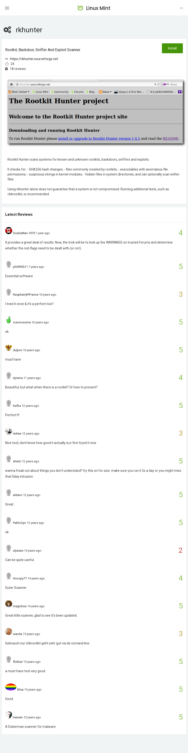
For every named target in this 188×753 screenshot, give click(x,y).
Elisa (20, 689)
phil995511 (20, 267)
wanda (17, 634)
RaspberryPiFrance (25, 294)
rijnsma (18, 378)
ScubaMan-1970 (24, 233)
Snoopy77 (20, 578)
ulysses (18, 550)
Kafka (17, 405)
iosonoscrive (22, 322)
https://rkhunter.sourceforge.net (34, 59)
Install (172, 48)
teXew (17, 433)
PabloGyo (19, 523)
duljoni (17, 350)
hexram (18, 717)
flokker (18, 661)
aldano (17, 495)
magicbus (20, 606)
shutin (17, 461)
